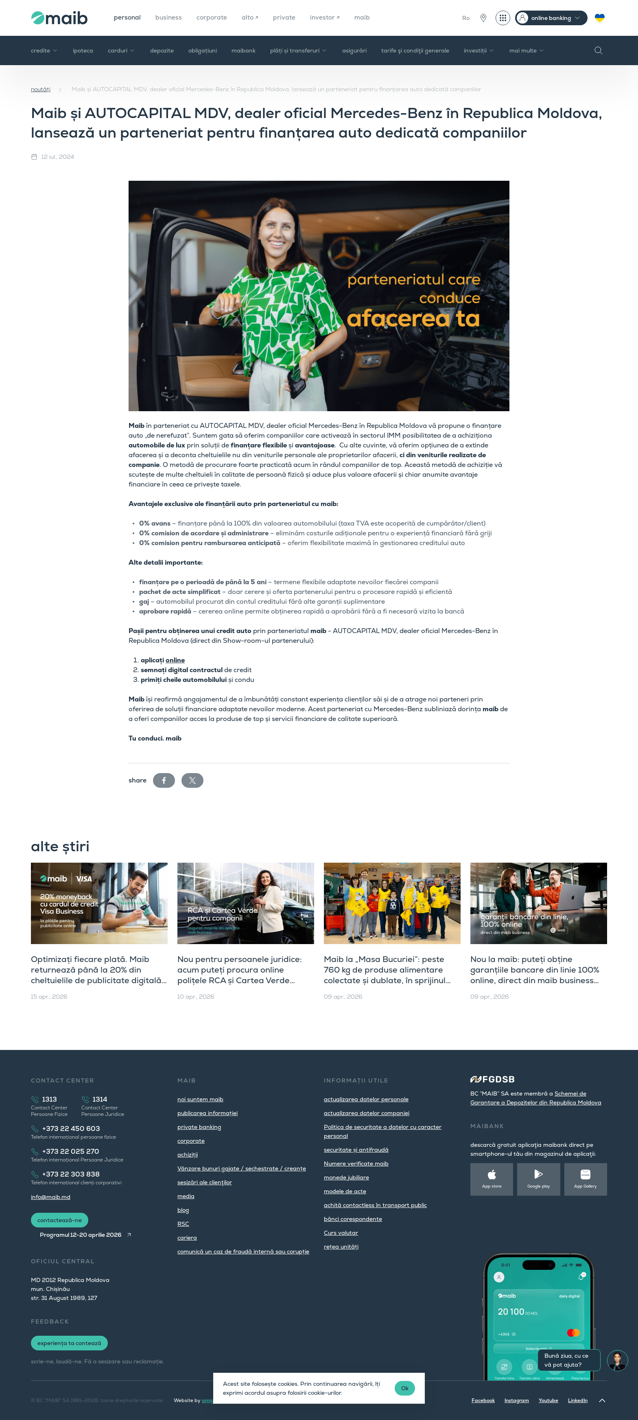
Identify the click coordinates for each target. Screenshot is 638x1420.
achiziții (187, 1154)
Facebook (483, 1400)
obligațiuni (202, 50)
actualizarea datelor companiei (366, 1113)
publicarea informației (207, 1113)
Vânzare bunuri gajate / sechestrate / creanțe (241, 1168)
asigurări (354, 50)
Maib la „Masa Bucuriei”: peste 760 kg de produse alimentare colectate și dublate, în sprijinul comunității (385, 975)
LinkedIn (578, 1400)
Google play (538, 1186)
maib (366, 17)
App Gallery (585, 1186)
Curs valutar (341, 1232)
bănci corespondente (353, 1219)
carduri (121, 50)
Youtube (548, 1400)
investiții (479, 50)
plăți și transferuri (299, 50)
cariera (187, 1237)
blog (183, 1210)
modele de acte (345, 1191)
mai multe (527, 50)
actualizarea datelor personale (366, 1099)
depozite (162, 50)
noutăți (40, 89)
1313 (49, 1099)
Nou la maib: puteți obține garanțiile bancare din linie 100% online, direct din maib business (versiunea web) (534, 975)
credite (44, 50)
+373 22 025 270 (70, 1151)
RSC (183, 1223)
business (170, 17)
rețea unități (341, 1246)
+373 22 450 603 (71, 1128)
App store (492, 1186)
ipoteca (83, 50)
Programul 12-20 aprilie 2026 (82, 1234)
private (287, 17)
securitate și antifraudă (356, 1149)
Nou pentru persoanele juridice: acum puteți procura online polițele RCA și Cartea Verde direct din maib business (239, 975)
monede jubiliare (346, 1177)
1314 (100, 1099)
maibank (244, 50)
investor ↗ (328, 17)
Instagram (517, 1400)
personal (128, 17)
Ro (466, 18)
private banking (199, 1127)
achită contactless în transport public (375, 1205)
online (175, 660)
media (185, 1196)
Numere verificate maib (356, 1163)
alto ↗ (252, 17)
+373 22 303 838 (71, 1174)
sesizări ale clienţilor (204, 1182)
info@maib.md (50, 1197)
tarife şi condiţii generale (415, 50)
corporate (213, 17)
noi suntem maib (200, 1099)
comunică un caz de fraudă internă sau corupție (243, 1251)
